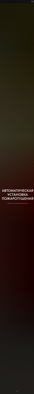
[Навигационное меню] (32, 1)
